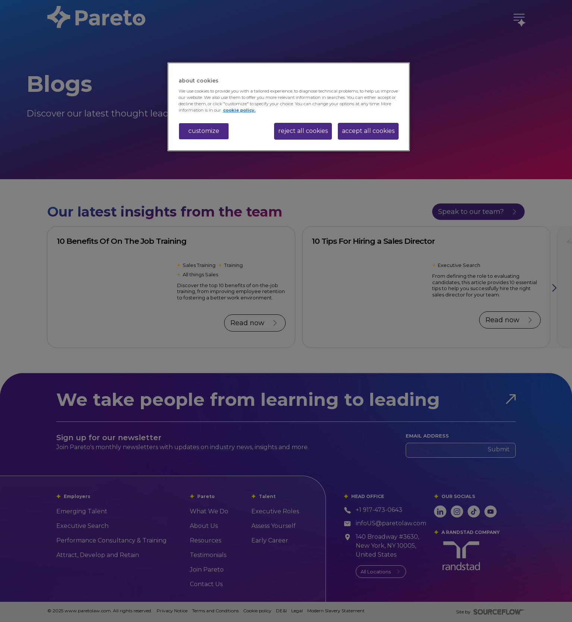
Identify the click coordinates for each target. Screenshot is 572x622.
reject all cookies (303, 130)
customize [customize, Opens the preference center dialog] (203, 130)
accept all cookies (368, 130)
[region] (288, 106)
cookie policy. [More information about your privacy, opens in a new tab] (239, 110)
